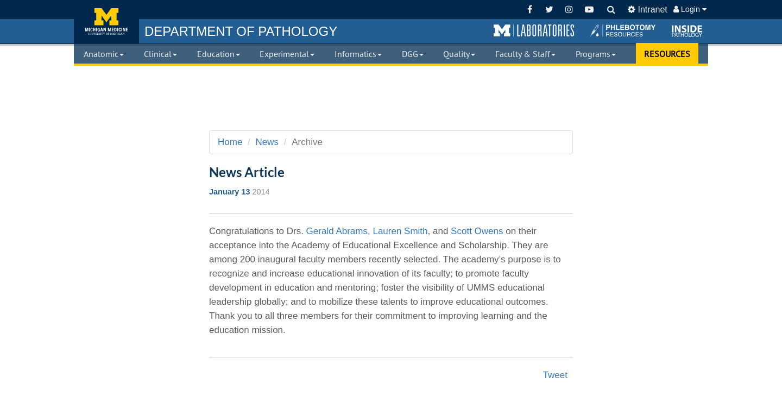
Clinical (160, 53)
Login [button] (690, 9)
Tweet (555, 375)
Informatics (358, 53)
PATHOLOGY (240, 31)
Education (218, 53)
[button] (534, 30)
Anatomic (104, 53)
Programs (596, 53)
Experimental (287, 53)
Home (230, 142)
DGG (413, 53)
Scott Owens (477, 231)
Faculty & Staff (525, 53)
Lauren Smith (400, 231)
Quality (459, 53)
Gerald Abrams (337, 231)
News (267, 142)
